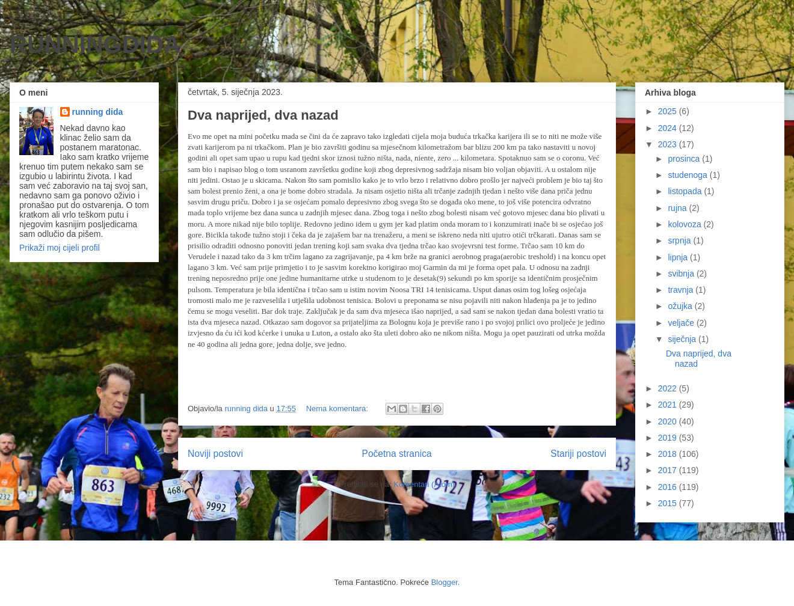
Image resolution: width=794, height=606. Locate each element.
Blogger (444, 582)
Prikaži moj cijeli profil (59, 247)
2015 (668, 503)
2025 (668, 111)
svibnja (682, 273)
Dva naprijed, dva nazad (263, 115)
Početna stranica (396, 453)
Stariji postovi (578, 453)
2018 (668, 454)
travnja (681, 290)
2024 (668, 128)
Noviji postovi (215, 453)
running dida (97, 112)
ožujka (681, 306)
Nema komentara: (338, 408)
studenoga (688, 175)
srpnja (680, 240)
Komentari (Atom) (424, 484)
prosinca (685, 159)
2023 (668, 144)
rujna (678, 208)
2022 (668, 388)
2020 (668, 421)
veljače (682, 323)
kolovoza (685, 224)
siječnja (683, 339)
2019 (668, 437)
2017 (668, 470)
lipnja (679, 257)
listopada (686, 191)
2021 (668, 404)
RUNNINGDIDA (95, 44)
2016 (668, 487)
